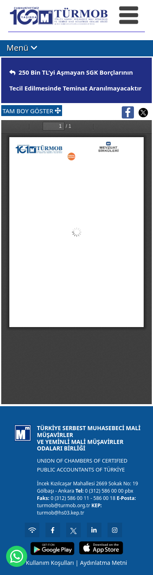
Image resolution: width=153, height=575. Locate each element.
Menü (22, 48)
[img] (12, 72)
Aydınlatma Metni (103, 562)
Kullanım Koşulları (50, 562)
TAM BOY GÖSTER (31, 111)
